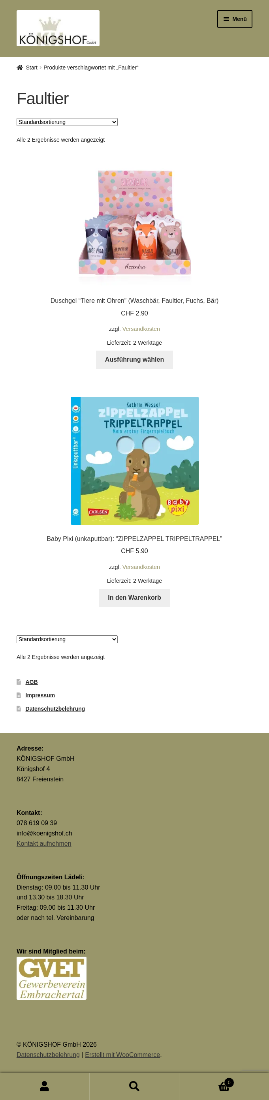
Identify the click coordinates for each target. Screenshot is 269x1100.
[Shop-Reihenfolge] (67, 122)
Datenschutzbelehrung (55, 709)
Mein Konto (45, 1086)
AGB (32, 682)
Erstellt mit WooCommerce (122, 1054)
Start (32, 67)
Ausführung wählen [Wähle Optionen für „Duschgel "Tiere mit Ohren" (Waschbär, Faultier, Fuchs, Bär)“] (134, 359)
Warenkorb (206, 1081)
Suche (134, 1086)
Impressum (40, 695)
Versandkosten (141, 329)
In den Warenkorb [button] (134, 597)
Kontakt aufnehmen (44, 843)
